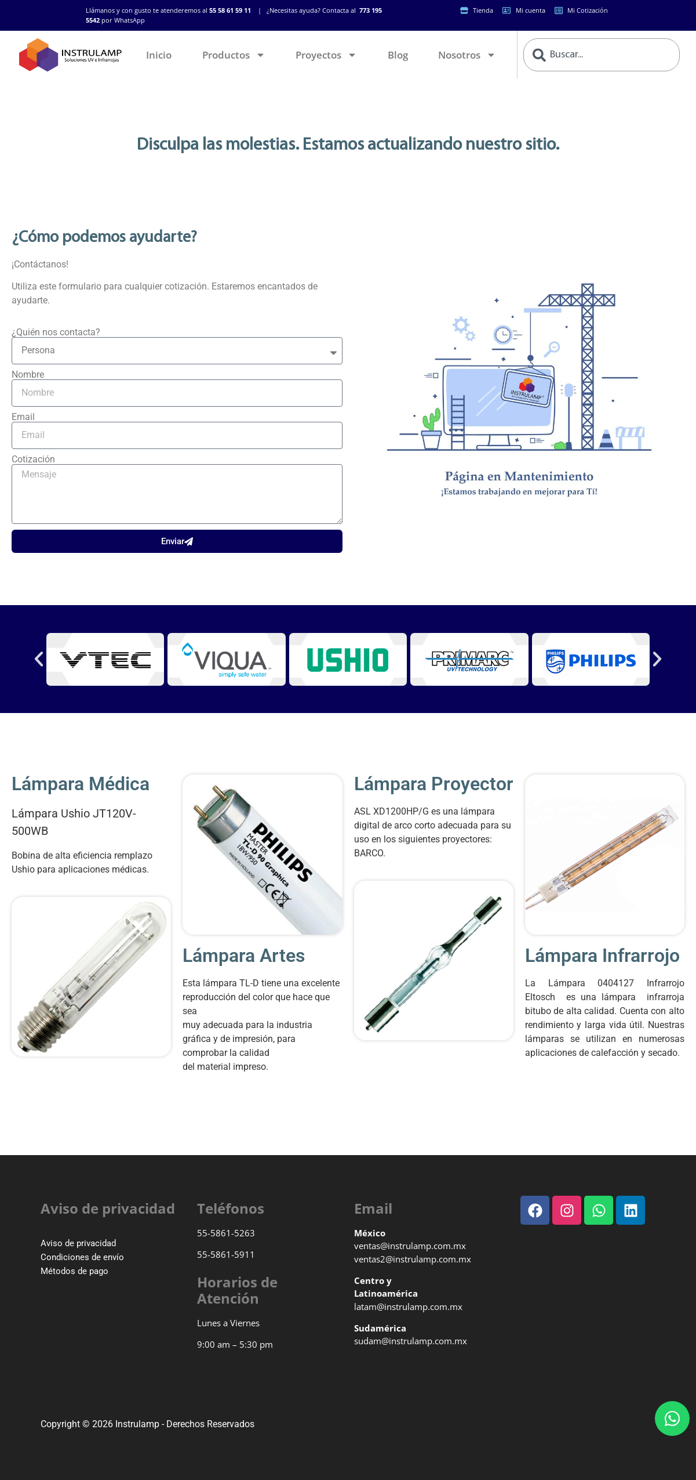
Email (23, 417)
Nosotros (467, 55)
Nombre (28, 374)
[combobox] (601, 54)
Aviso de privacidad (78, 1243)
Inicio (159, 54)
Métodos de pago (74, 1271)
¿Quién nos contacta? (56, 332)
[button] (39, 659)
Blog (398, 54)
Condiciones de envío (82, 1257)
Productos (233, 55)
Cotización (33, 459)
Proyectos (326, 55)
